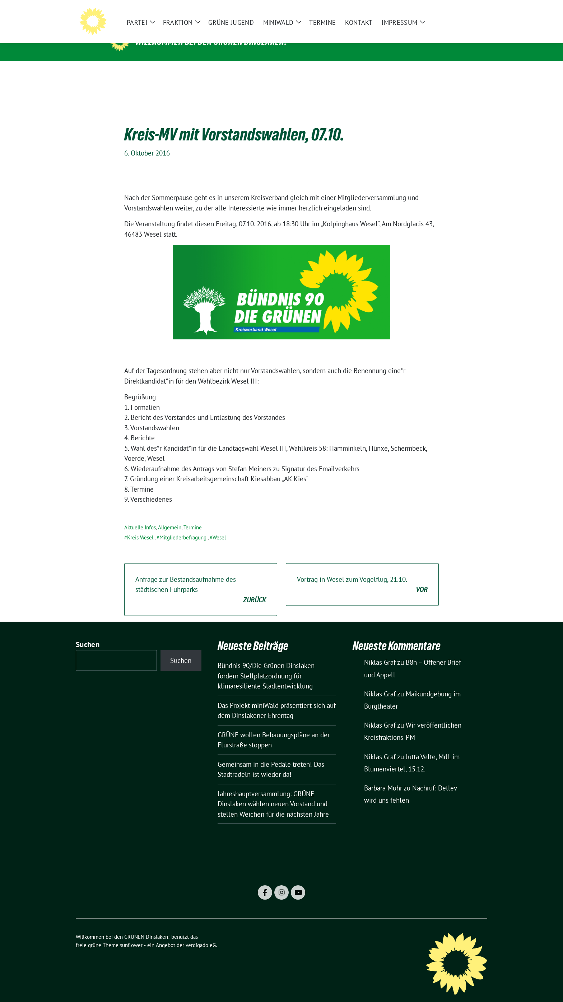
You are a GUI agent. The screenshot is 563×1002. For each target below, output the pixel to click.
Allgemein (169, 516)
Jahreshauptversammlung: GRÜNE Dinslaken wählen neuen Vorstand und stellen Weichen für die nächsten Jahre (273, 792)
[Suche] (464, 11)
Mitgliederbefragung (182, 526)
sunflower (131, 934)
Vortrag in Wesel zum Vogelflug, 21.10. (362, 574)
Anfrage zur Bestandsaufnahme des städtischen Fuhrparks (200, 579)
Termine (192, 516)
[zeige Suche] (474, 11)
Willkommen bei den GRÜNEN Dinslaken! (211, 41)
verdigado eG (201, 934)
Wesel (219, 526)
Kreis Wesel (140, 526)
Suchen (87, 633)
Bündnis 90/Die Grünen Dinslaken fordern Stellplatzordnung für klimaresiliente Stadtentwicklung (266, 664)
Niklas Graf (380, 651)
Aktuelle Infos (140, 516)
